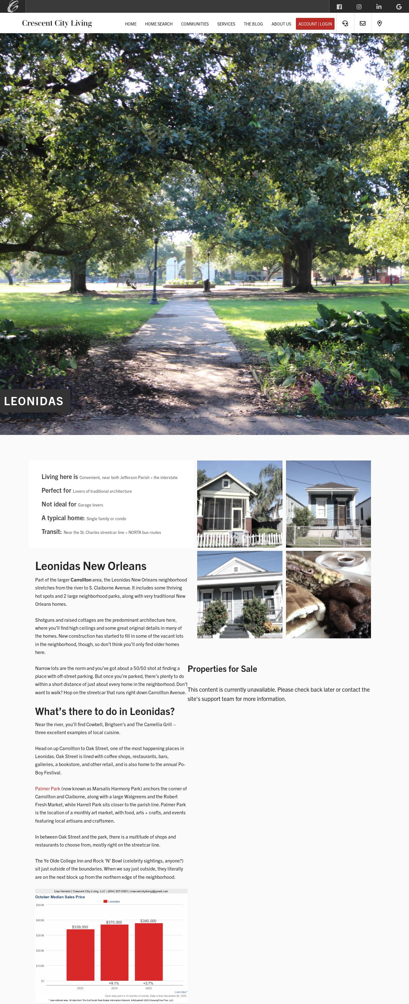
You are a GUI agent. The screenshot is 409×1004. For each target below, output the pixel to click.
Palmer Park (47, 788)
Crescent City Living (57, 22)
